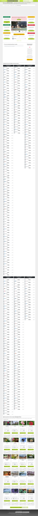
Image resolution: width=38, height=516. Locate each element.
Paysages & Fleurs (12, 5)
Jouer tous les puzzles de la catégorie (19, 507)
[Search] (28, 1)
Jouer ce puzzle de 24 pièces (6, 22)
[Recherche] (32, 1)
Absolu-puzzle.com (18, 514)
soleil (17, 40)
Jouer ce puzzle (7, 449)
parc (20, 40)
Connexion (7, 30)
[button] (19, 0)
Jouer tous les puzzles (7, 5)
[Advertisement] (19, 11)
